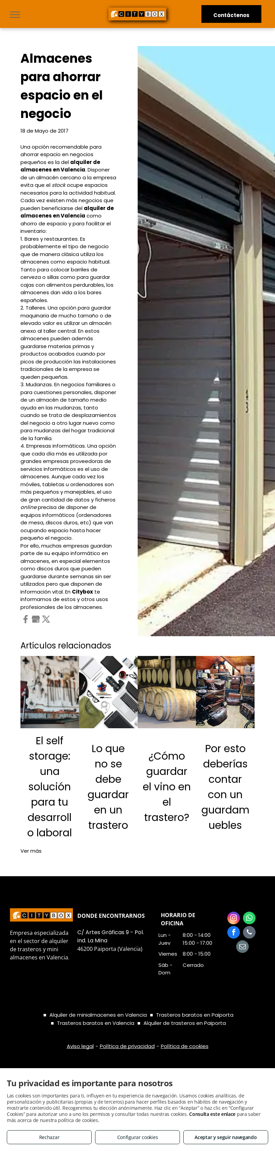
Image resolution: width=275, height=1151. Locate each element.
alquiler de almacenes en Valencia (60, 166)
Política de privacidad (127, 1046)
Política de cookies (185, 1046)
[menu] (15, 15)
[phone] (249, 933)
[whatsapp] (249, 919)
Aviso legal (80, 1046)
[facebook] (233, 933)
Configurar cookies (137, 1137)
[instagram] (233, 919)
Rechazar (49, 1137)
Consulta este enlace (212, 1114)
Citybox (82, 591)
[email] (242, 947)
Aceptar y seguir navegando (226, 1137)
